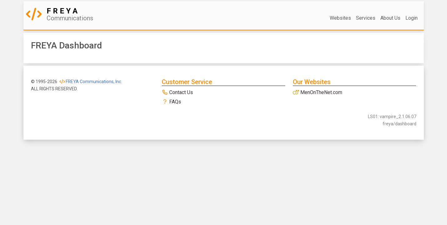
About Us (390, 18)
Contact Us (177, 92)
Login (411, 18)
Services (365, 18)
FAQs (171, 102)
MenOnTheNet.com (317, 92)
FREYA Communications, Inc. (90, 81)
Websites (340, 18)
